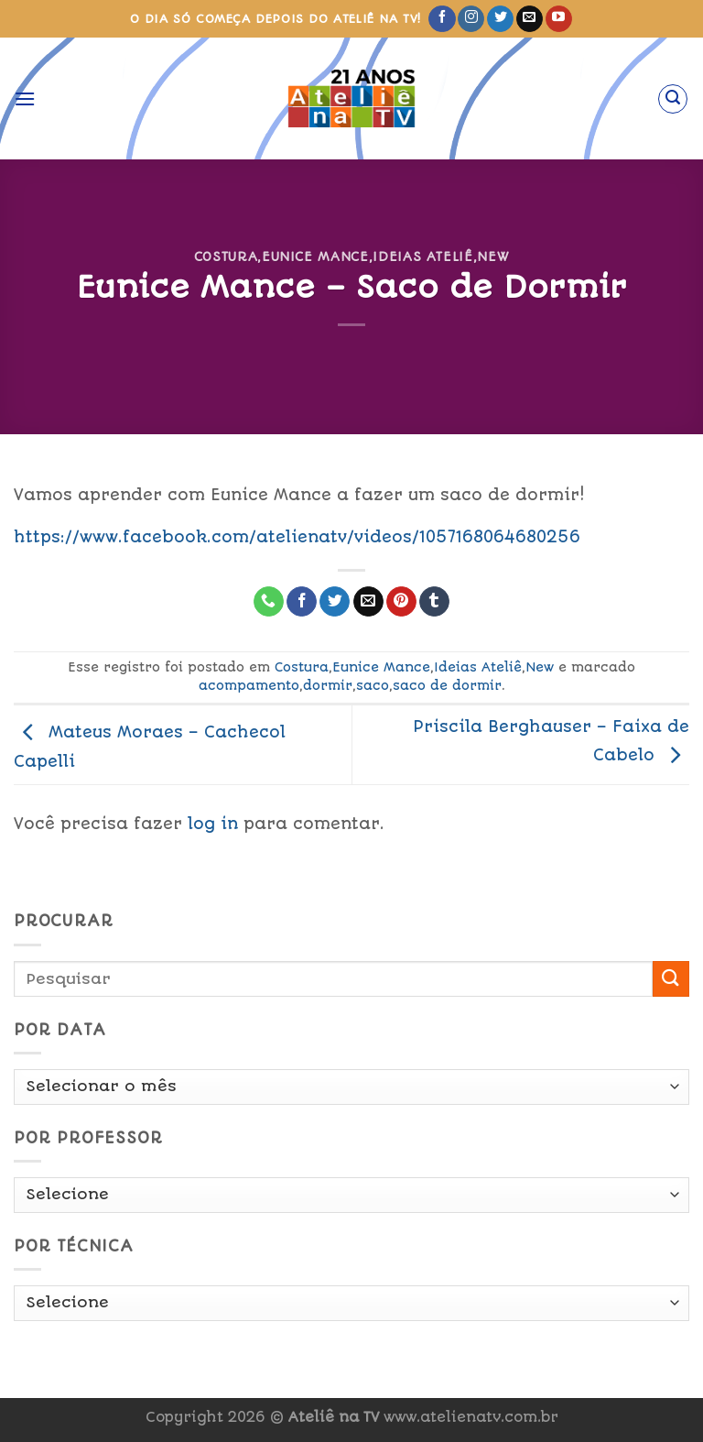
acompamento (249, 685)
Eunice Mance (315, 256)
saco (372, 685)
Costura (226, 256)
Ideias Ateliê (422, 256)
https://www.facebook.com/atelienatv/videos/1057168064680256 (297, 537)
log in (213, 823)
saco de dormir (447, 685)
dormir (327, 685)
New (493, 256)
